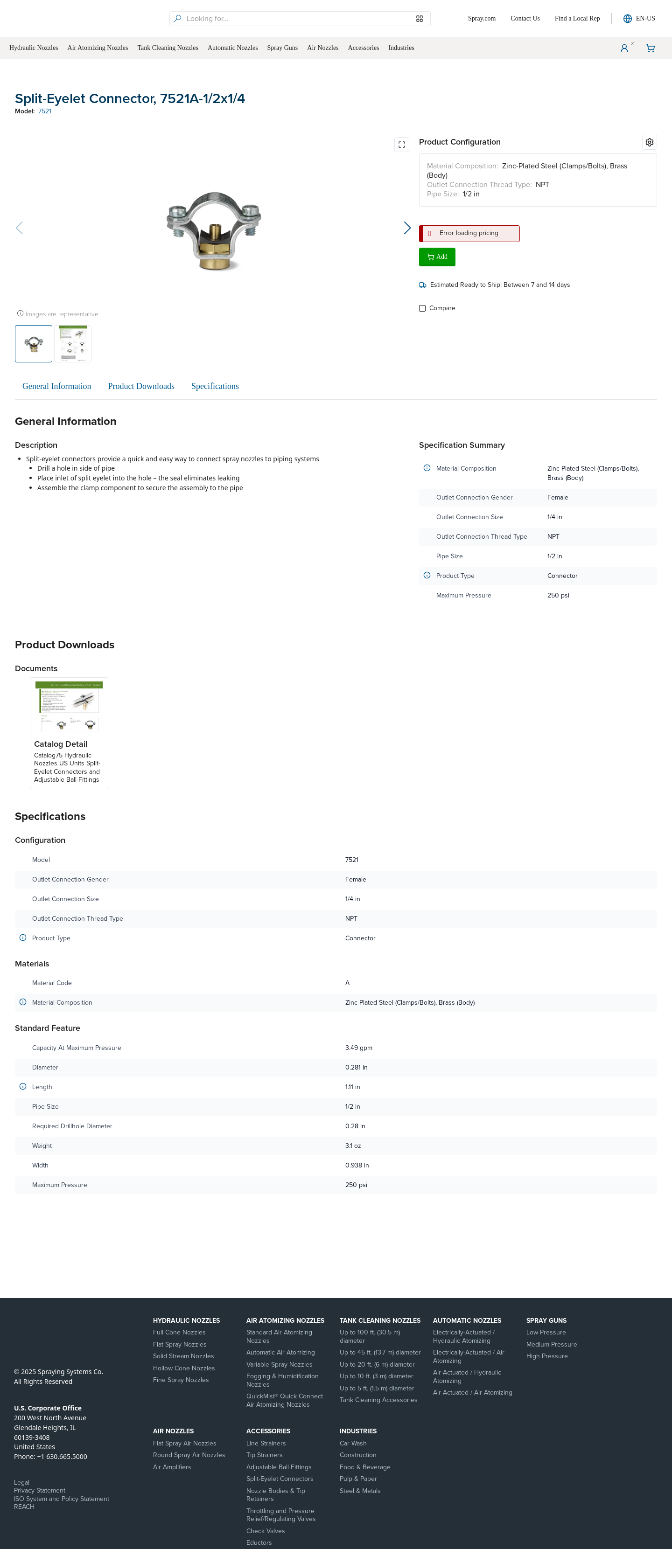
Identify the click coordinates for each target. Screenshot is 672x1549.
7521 (44, 111)
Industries (358, 1431)
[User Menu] (624, 48)
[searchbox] (307, 19)
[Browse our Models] (419, 18)
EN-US (639, 18)
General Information (56, 386)
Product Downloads (141, 386)
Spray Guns (546, 1321)
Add (437, 257)
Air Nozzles (173, 1431)
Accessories (268, 1431)
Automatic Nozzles (467, 1321)
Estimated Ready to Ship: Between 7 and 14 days (494, 285)
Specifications (215, 386)
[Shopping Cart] (650, 48)
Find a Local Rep (577, 18)
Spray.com (482, 18)
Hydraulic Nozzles (186, 1321)
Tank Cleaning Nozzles (380, 1321)
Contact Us (525, 18)
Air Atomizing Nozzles (285, 1321)
